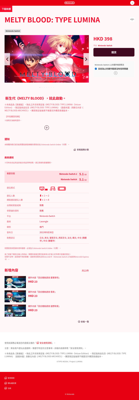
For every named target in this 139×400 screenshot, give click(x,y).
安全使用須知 (44, 342)
